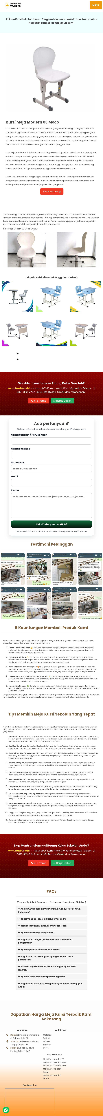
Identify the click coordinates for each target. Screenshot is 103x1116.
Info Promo (38, 401)
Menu (95, 5)
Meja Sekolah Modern (54, 1113)
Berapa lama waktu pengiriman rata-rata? (42, 926)
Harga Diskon (62, 401)
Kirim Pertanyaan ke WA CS (51, 525)
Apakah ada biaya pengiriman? (36, 933)
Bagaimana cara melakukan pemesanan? (42, 919)
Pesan (51, 504)
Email (51, 481)
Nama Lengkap (51, 453)
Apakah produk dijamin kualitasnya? (39, 950)
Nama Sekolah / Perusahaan (51, 439)
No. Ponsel (51, 467)
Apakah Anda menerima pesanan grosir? (41, 977)
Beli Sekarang (52, 192)
